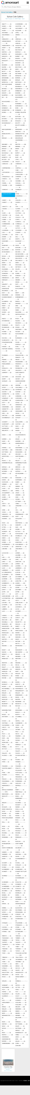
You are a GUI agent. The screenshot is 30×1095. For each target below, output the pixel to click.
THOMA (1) (19, 944)
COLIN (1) (19, 215)
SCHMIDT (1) (6, 871)
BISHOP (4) (6, 93)
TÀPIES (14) (20, 940)
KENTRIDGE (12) (21, 522)
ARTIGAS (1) (21, 41)
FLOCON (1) (6, 338)
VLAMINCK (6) (7, 997)
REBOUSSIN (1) (7, 794)
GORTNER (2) (6, 400)
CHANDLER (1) (21, 190)
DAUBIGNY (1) (8, 245)
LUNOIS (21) (20, 615)
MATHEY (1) (8, 642)
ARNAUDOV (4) (7, 39)
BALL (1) (6, 49)
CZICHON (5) (7, 234)
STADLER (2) (19, 914)
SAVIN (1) (6, 858)
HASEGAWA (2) (21, 449)
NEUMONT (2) (7, 703)
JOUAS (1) (6, 512)
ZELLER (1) (20, 1041)
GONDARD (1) (20, 396)
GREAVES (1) (7, 411)
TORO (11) (6, 953)
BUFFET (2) (20, 153)
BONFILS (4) (6, 105)
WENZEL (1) (20, 1013)
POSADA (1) (8, 776)
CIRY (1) (19, 206)
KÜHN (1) (19, 540)
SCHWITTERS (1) (7, 888)
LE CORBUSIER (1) (6, 572)
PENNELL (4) (7, 746)
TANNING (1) (7, 940)
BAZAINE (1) (19, 65)
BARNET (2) (19, 56)
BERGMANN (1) (8, 78)
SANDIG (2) (19, 852)
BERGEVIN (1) (20, 75)
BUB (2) (19, 150)
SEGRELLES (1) (20, 893)
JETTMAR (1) (20, 501)
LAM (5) (6, 557)
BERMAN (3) (20, 78)
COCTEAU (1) (20, 213)
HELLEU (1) (20, 460)
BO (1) (4, 97)
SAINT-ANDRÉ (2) (19, 844)
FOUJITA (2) (19, 352)
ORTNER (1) (19, 729)
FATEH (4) (19, 318)
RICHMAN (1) (20, 802)
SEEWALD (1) (20, 890)
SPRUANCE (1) (7, 914)
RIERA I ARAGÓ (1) (7, 809)
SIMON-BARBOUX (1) (20, 904)
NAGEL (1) (19, 697)
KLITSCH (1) (19, 531)
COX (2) (6, 232)
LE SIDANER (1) (7, 574)
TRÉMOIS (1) (8, 957)
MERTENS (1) (21, 659)
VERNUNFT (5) (7, 985)
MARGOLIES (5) (8, 632)
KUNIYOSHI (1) (21, 542)
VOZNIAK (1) (20, 1000)
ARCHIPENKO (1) (8, 36)
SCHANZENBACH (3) (21, 859)
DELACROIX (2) (21, 258)
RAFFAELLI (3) (21, 786)
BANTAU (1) (6, 52)
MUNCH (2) (6, 695)
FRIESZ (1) (19, 366)
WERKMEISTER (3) (8, 1016)
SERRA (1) (19, 895)
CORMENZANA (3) (8, 223)
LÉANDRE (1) (20, 574)
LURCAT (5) (19, 617)
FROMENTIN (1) (21, 368)
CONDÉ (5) (6, 219)
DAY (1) (5, 247)
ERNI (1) (18, 305)
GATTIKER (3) (8, 376)
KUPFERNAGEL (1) (8, 544)
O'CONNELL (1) (21, 717)
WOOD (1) (8, 1029)
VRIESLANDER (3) (8, 1003)
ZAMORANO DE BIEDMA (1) (6, 1040)
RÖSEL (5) (19, 826)
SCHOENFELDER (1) (21, 879)
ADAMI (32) (6, 26)
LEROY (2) (6, 589)
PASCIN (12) (19, 738)
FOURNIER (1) (8, 356)
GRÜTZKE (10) (8, 415)
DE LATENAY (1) (8, 249)
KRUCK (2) (20, 538)
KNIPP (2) (6, 533)
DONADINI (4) (8, 273)
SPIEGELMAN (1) (20, 912)
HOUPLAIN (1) (7, 482)
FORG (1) (19, 346)
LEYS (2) (19, 596)
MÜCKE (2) (7, 690)
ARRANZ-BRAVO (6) (6, 42)
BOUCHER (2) (7, 121)
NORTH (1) (19, 714)
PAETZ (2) (18, 733)
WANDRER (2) (20, 1009)
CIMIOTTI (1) (6, 206)
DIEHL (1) (7, 267)
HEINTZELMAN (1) (20, 457)
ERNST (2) (5, 308)
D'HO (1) (18, 234)
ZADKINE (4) (5, 1037)
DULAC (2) (6, 286)
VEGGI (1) (6, 976)
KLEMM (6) (20, 529)
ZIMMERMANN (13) (8, 1043)
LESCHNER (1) (20, 589)
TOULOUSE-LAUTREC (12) (21, 954)
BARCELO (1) (20, 52)
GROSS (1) (19, 413)
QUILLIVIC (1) (20, 783)
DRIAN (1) (21, 282)
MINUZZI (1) (20, 669)
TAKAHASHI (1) (7, 938)
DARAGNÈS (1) (8, 242)
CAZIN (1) (20, 178)
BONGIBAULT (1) (21, 105)
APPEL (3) (19, 32)
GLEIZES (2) (6, 391)
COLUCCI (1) (19, 217)
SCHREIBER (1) (8, 882)
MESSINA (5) (21, 662)
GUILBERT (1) (8, 422)
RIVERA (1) (19, 811)
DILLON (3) (21, 269)
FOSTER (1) (20, 348)
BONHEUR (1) (6, 108)
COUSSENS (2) (21, 230)
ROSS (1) (5, 828)
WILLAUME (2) (21, 1018)
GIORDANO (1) (20, 389)
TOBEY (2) (19, 946)
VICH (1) (5, 989)
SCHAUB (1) (6, 865)
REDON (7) (19, 794)
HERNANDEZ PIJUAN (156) (20, 463)
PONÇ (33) (6, 772)
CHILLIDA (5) (20, 200)
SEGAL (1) (6, 893)
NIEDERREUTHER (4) (6, 711)
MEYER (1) (7, 665)
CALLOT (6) (20, 161)
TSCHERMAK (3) (20, 959)
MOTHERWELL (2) (8, 688)
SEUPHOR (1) (7, 897)
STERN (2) (19, 927)
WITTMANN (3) (21, 1024)
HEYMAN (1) (7, 471)
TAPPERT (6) (7, 942)
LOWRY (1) (5, 607)
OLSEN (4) (19, 725)
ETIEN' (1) (4, 310)
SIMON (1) (5, 903)
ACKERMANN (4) (21, 24)
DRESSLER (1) (8, 281)
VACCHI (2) (19, 968)
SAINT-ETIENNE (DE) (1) (7, 849)
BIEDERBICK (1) (21, 88)
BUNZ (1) (19, 155)
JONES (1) (20, 503)
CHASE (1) (21, 193)
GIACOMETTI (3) (8, 389)
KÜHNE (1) (6, 542)
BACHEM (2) (19, 47)
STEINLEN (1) (7, 924)
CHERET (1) (6, 200)
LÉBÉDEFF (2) (6, 576)
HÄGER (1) (20, 439)
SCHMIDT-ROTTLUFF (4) (21, 872)
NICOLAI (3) (20, 707)
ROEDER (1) (19, 817)
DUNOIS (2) (20, 286)
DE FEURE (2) (20, 247)
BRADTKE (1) (20, 131)
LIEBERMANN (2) (20, 598)
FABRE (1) (19, 310)
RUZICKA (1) (20, 841)
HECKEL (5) (6, 454)
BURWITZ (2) (6, 157)
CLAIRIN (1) (21, 208)
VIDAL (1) (19, 989)
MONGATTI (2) (7, 675)
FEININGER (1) (7, 325)
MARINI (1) (19, 632)
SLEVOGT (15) (7, 910)
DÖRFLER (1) (20, 275)
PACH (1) (6, 733)
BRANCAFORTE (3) (8, 135)
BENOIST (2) (6, 75)
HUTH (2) (6, 486)
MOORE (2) (6, 678)
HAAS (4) (19, 426)
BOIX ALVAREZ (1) (7, 102)
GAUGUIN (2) (19, 376)
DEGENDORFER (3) (21, 256)
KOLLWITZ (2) (7, 535)
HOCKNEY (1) (7, 477)
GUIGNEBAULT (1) (8, 417)
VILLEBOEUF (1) (7, 994)
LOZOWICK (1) (20, 607)
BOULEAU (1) (20, 121)
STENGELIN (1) (21, 925)
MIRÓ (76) (19, 671)
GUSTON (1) (19, 424)
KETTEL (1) (7, 525)
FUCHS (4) (6, 370)
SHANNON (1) (20, 897)
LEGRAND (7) (6, 578)
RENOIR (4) (7, 803)
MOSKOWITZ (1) (20, 686)
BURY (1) (18, 157)
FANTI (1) (5, 314)
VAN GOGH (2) (7, 974)
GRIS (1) (5, 413)
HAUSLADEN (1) (20, 452)
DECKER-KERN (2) (21, 254)
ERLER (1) (6, 305)
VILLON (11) (20, 994)
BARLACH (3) (6, 56)
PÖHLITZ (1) (20, 768)
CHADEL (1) (6, 183)
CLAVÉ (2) (6, 213)
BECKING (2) (6, 69)
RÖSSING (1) (19, 828)
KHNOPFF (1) (20, 525)
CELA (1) (7, 181)
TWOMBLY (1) (19, 961)
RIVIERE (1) (6, 813)
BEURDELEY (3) (21, 86)
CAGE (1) (18, 159)
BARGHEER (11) (21, 54)
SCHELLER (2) (20, 865)
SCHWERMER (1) (8, 886)
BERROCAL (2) (7, 82)
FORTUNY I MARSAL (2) (7, 349)
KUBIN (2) (6, 540)
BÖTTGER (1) (20, 118)
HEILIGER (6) (20, 454)
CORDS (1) (6, 221)
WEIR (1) (7, 1013)
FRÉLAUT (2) (6, 361)
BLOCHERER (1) (20, 95)
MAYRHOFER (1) (21, 647)
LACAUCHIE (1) (7, 554)
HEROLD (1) (6, 467)
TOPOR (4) (19, 951)
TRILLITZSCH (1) (21, 957)
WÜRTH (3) (7, 1034)
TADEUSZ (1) (20, 936)
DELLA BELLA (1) (21, 260)
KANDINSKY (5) (8, 516)
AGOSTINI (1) (20, 26)
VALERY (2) (19, 970)
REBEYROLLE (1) (20, 792)
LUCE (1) (6, 611)
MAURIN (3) (7, 645)
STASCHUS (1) (20, 916)
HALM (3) (5, 441)
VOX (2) (6, 1000)
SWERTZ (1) (6, 936)
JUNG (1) (19, 512)
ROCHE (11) (6, 815)
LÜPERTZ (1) (7, 617)
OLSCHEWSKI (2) (8, 725)
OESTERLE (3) (7, 723)
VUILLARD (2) (20, 1002)
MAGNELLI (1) (7, 622)
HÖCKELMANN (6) (21, 474)
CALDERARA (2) (8, 161)
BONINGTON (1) (8, 110)
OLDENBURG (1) (20, 723)
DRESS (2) (19, 277)
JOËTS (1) (6, 503)
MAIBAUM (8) (6, 624)
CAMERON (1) (21, 165)
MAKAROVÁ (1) (7, 626)
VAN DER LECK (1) (21, 972)
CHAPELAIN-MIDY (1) (8, 195)
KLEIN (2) (6, 529)
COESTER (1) (6, 215)
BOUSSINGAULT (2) (7, 124)
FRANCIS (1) (19, 357)
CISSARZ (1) (8, 210)
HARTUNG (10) (7, 449)
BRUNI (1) (19, 148)
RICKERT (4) (20, 804)
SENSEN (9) (5, 895)
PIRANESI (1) (20, 763)
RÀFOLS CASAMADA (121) (7, 790)
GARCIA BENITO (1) (19, 373)
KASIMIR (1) (6, 518)
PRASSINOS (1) (20, 777)
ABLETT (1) (6, 24)
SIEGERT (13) (7, 900)
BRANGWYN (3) (20, 136)
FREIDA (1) (19, 359)
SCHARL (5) (19, 862)
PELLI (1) (5, 744)
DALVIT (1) (6, 239)
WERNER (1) (19, 1015)
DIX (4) (18, 271)
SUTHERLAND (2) (21, 932)
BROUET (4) (7, 148)
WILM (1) (6, 1021)
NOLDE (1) (5, 714)
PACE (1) (19, 731)
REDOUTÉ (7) (8, 797)
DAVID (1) (20, 245)
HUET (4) (18, 484)
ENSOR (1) (6, 303)
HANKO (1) (6, 443)
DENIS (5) (6, 262)
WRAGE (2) (19, 1030)
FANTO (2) (7, 318)
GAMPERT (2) (6, 372)
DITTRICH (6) (7, 271)
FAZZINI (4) (20, 320)
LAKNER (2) (19, 553)
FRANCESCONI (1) (21, 355)
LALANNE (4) (20, 555)
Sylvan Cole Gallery (7, 12)
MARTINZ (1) (19, 635)
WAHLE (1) (6, 1006)
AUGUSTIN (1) (20, 45)
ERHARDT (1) (21, 303)
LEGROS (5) (7, 581)
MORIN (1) (20, 682)
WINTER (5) (6, 1024)
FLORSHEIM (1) (21, 338)
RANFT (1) (19, 789)
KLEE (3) (18, 527)
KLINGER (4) (6, 531)
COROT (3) (7, 227)
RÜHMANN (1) (7, 837)
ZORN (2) (19, 1043)
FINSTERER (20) (20, 329)
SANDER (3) (7, 852)
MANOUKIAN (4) (8, 628)
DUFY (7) (18, 284)
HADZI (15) (6, 434)
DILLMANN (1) (8, 269)
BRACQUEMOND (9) (7, 130)
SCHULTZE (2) (20, 882)
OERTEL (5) (19, 721)
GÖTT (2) (5, 402)
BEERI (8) (19, 69)
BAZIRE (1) (6, 67)
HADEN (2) (19, 431)
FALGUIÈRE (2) (21, 312)
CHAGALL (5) (20, 183)
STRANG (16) (6, 931)
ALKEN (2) (8, 30)
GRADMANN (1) (7, 406)
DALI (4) (19, 236)
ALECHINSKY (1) (21, 28)
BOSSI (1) (6, 116)
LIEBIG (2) (6, 600)
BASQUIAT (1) (7, 61)
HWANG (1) (19, 486)
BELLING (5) (20, 71)
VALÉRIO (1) (7, 970)
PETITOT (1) (7, 750)
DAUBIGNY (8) (20, 242)
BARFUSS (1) (6, 54)
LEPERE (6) (21, 587)
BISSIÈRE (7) (20, 93)
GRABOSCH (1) (20, 404)
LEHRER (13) (20, 583)
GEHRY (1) (6, 379)
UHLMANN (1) (7, 966)
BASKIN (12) (20, 58)
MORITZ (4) (19, 684)
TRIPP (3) (6, 959)
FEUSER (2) (19, 327)
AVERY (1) (6, 47)
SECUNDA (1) (7, 890)
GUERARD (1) (20, 415)
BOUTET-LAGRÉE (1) (21, 126)
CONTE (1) (20, 219)
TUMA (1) (6, 961)
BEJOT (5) (6, 71)
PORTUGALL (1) (21, 772)
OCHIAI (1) (6, 721)
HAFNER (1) (6, 439)
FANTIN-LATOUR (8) (21, 315)
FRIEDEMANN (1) (21, 361)
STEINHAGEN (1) (21, 919)
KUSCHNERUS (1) (21, 544)
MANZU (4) (20, 628)
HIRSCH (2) (6, 473)
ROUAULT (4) (20, 830)
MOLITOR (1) (7, 673)
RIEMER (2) (19, 807)
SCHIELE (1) (19, 867)
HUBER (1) (20, 482)
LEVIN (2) (5, 591)
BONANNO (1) (20, 103)
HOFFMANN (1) (20, 480)
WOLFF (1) (19, 1026)
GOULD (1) (18, 402)
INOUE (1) (19, 488)
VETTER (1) (19, 987)
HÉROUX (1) (20, 467)
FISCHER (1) (19, 331)
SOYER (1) (6, 912)
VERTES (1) (19, 985)
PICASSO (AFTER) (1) (21, 756)
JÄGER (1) (19, 492)
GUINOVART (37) (8, 424)
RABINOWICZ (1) (7, 786)
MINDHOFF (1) (7, 669)
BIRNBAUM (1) (20, 90)
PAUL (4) (5, 740)
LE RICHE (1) (19, 572)
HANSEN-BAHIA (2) (20, 444)
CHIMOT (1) (7, 202)
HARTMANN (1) (21, 447)
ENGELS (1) (19, 301)
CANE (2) (19, 170)
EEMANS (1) (19, 295)
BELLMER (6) (6, 73)
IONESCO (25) (7, 490)
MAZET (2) (6, 650)
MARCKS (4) (7, 630)
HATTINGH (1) (6, 452)
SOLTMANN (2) (20, 910)
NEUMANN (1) (20, 701)
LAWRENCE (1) (20, 568)
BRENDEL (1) (20, 146)
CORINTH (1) (20, 221)
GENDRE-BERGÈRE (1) (20, 382)
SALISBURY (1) (20, 849)
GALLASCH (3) (20, 370)
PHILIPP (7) (21, 751)
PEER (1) (19, 742)
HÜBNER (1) (6, 484)
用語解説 (25, 1080)
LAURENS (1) (20, 566)
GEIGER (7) (19, 379)
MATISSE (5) (19, 641)
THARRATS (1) (8, 944)
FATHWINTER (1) (7, 322)
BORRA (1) (6, 112)
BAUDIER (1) (19, 62)
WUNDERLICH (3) (20, 1032)
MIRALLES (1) (6, 671)
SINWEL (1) (7, 908)
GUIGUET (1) (21, 418)
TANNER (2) (19, 938)
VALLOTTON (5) (7, 972)
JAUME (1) (6, 497)
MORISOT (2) (7, 684)
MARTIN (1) (7, 635)
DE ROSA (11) (20, 249)
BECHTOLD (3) (20, 67)
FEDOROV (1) (21, 323)
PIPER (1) (5, 761)
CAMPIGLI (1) (21, 168)
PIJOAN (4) (19, 759)
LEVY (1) (6, 594)
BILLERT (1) (6, 90)
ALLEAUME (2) (20, 30)
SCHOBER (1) (20, 875)
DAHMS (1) (6, 236)
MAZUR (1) (6, 652)
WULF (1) (6, 1032)
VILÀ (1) (20, 991)
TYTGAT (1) (6, 963)
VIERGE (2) (6, 991)
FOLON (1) (20, 342)
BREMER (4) (6, 146)
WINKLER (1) (20, 1021)
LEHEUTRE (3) (20, 581)
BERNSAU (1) (6, 80)
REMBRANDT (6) (21, 799)
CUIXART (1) (20, 232)
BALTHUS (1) (18, 49)
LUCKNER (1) (21, 612)
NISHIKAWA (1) (21, 710)
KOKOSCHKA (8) (21, 533)
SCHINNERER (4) (7, 869)
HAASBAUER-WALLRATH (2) (7, 429)
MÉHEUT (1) (7, 654)
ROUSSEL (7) (20, 833)
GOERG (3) (20, 394)
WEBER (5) (21, 1011)
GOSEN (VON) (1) (21, 400)
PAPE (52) (5, 738)
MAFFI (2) (18, 619)
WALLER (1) (6, 1009)
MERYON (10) (7, 662)
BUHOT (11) (6, 155)
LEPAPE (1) (7, 587)
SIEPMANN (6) (21, 899)
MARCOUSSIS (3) (21, 630)
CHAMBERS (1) (20, 186)
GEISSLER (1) (6, 381)
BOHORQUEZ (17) (21, 98)
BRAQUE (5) (7, 138)
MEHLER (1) (20, 654)
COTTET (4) (20, 228)
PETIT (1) (19, 746)
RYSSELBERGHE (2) (8, 844)
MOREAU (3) (7, 682)
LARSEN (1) (19, 563)
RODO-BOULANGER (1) (7, 819)
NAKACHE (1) (7, 699)
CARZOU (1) (6, 178)
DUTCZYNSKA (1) (21, 289)
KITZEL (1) (6, 527)
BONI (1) (18, 108)
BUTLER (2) (6, 159)
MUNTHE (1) (7, 697)
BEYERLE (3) (7, 88)
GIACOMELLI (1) (21, 387)
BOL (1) (19, 101)
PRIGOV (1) (6, 779)
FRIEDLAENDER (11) (7, 365)
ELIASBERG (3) (7, 301)
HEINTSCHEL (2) (7, 457)
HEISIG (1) (6, 460)
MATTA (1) (20, 643)
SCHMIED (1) (8, 877)
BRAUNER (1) (7, 144)
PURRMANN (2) (20, 781)
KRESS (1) (6, 538)
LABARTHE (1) (20, 546)
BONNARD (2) (20, 110)
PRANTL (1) (19, 774)
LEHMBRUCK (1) (8, 583)
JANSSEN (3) (19, 495)
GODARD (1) (20, 391)
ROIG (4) (20, 820)
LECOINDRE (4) (21, 576)
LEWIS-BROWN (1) (8, 596)
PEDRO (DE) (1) (7, 742)
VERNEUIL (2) (21, 982)
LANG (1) (18, 559)
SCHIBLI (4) (7, 867)
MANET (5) (20, 626)
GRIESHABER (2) (20, 411)
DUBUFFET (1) (6, 284)
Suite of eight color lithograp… (8, 1069)
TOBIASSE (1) (7, 948)
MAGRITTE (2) (20, 622)
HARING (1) (6, 447)
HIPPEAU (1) (20, 471)
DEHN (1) (5, 258)
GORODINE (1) (20, 398)
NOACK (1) (20, 712)
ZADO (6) (19, 1037)
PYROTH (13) (7, 783)
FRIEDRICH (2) (21, 364)
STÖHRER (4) (20, 929)
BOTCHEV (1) (19, 116)
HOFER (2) (5, 480)
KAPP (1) (19, 516)
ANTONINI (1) (7, 32)
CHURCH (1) (21, 203)
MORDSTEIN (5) (21, 679)
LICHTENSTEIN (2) (7, 598)
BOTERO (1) (7, 118)
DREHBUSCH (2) (8, 277)
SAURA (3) (19, 856)
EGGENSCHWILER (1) (8, 298)
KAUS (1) (5, 522)
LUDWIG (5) (7, 615)
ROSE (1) (5, 826)
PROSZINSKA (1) (8, 781)
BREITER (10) (20, 144)
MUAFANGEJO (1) (21, 688)
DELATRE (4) (7, 260)
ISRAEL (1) (19, 490)
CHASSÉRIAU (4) (21, 197)
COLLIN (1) (6, 217)
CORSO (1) (20, 226)
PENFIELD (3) (20, 744)
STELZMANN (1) (21, 923)
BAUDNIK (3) (7, 65)
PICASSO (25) (7, 755)
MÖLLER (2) (19, 673)
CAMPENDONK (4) (8, 169)
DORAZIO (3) (6, 275)
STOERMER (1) (7, 929)
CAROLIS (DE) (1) (21, 174)
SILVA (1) (20, 901)
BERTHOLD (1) (20, 82)
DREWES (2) (20, 280)
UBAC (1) (19, 963)
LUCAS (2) (19, 609)
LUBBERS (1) (7, 609)
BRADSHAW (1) (21, 129)
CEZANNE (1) (19, 181)
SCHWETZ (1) (19, 886)
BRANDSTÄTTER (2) (21, 133)
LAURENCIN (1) (7, 566)
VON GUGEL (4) (21, 998)
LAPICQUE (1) (7, 563)
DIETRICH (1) (20, 267)
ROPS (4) (20, 823)
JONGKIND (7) (21, 507)
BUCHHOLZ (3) (7, 153)
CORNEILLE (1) (21, 223)
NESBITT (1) (8, 701)
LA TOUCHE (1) (7, 546)
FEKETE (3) (20, 325)
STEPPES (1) (7, 927)
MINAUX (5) (19, 667)
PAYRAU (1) (21, 740)
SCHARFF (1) (6, 862)
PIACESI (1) (19, 753)
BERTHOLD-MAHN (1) (7, 85)
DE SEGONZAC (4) (7, 253)
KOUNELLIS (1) (20, 535)
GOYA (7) (6, 404)
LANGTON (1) (20, 561)
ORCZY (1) (6, 727)
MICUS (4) (19, 665)
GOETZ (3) (6, 396)
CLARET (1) (19, 211)
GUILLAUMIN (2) (21, 422)
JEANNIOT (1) (8, 500)
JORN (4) (5, 510)
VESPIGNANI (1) (7, 987)
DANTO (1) (19, 239)
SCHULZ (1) (7, 884)
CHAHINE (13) (7, 185)
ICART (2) (6, 488)
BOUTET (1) (20, 123)
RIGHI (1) (6, 811)
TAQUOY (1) (20, 942)
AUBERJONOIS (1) (8, 45)
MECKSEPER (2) (21, 652)
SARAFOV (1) (7, 856)
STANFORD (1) (6, 916)
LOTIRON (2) (7, 604)
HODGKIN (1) (20, 477)
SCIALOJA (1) (19, 888)
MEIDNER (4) (20, 656)
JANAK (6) (6, 495)
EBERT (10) (19, 292)
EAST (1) (5, 292)
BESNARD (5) (20, 84)
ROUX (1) (6, 835)
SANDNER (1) (6, 854)
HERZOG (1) (19, 469)
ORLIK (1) (19, 727)
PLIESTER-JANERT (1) (8, 769)
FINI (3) (5, 329)
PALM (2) (6, 736)
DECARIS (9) (20, 252)
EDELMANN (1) (7, 295)
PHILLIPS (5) (6, 753)
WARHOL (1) (6, 1011)
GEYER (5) (7, 387)
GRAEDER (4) (20, 406)
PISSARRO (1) (7, 766)
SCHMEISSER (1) (20, 869)
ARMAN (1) (21, 36)
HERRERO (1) (7, 469)
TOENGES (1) (20, 948)
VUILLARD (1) (20, 1004)
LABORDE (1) (6, 548)
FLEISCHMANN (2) (21, 335)
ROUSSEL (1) (7, 833)
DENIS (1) (19, 262)
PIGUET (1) (7, 759)
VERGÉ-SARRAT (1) (21, 978)
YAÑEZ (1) (21, 1034)
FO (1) (18, 340)
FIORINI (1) (6, 331)
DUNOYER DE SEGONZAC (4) (7, 289)
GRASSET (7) (20, 409)
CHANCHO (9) (7, 189)
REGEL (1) (18, 796)
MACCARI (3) (6, 619)
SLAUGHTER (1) (20, 908)
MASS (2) (6, 637)
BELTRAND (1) (20, 73)
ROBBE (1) (19, 813)
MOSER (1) (6, 686)
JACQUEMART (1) (8, 492)
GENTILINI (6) (7, 385)
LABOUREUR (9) (21, 550)
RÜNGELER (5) (21, 838)
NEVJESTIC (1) (20, 703)
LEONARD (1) (20, 585)
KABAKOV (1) (6, 514)
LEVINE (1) (19, 591)
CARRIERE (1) (20, 176)
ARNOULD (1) (20, 39)
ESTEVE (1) (20, 308)
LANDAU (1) (6, 559)
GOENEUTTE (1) (8, 394)
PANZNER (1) (20, 736)
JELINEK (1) (19, 499)
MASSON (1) (20, 637)
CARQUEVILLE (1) (7, 176)
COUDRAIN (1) (7, 230)
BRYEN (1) (6, 150)
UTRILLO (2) (7, 968)
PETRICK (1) (20, 749)
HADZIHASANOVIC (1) (20, 436)
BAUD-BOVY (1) (19, 60)
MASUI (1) (21, 639)
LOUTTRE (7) (20, 604)
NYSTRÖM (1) (8, 716)
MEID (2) (5, 656)
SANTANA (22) (20, 854)
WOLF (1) (5, 1026)
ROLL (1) (5, 822)
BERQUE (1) (19, 80)
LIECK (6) (20, 600)
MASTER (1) (7, 639)
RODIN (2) (19, 815)
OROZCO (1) (8, 730)
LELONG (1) (6, 585)
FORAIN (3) (6, 346)
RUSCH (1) (6, 841)
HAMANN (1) (19, 441)
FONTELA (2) (20, 344)
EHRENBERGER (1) (21, 298)
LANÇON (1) (20, 557)
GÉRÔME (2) (20, 385)
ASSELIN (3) (20, 43)
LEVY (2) (19, 594)
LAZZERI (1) (20, 570)
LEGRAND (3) (19, 578)
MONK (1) (19, 675)
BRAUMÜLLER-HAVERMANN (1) (21, 140)
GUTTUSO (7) (7, 426)
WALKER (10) (20, 1006)
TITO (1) (5, 946)
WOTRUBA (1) (20, 1028)
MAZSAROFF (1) (21, 650)
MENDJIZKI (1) (7, 658)
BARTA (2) (6, 58)
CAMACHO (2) (7, 163)
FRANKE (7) (7, 359)
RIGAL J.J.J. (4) (19, 809)
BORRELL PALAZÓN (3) (20, 113)
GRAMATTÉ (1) (7, 409)
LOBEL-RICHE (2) (21, 602)
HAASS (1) (19, 428)
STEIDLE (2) (7, 918)
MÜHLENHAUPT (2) (21, 690)
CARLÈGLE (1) (19, 172)
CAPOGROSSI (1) (8, 173)
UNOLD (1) (19, 966)
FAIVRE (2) (6, 312)
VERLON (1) (6, 981)
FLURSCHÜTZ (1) (7, 340)
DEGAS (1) (6, 256)
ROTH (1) (6, 830)
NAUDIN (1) (20, 699)
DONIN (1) (20, 273)
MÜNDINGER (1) (21, 695)
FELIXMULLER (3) (8, 327)
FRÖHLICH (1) (7, 368)
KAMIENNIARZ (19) (21, 514)
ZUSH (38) (18, 1045)
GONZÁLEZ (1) (7, 398)
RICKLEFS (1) (6, 807)
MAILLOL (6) (20, 624)
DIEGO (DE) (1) (20, 264)
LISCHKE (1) (6, 602)
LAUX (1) (6, 568)
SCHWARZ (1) (20, 884)
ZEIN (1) (18, 1039)
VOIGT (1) (21, 996)
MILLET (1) (8, 667)
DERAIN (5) (6, 264)
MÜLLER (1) (6, 693)
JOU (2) (18, 510)
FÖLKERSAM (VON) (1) (7, 343)
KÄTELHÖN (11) (20, 519)
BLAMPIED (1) (7, 95)
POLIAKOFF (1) (20, 770)
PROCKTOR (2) (21, 779)
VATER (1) (19, 974)
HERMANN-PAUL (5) (7, 462)
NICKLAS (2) (6, 706)
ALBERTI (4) (6, 28)
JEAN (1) (19, 497)
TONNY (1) (7, 951)
